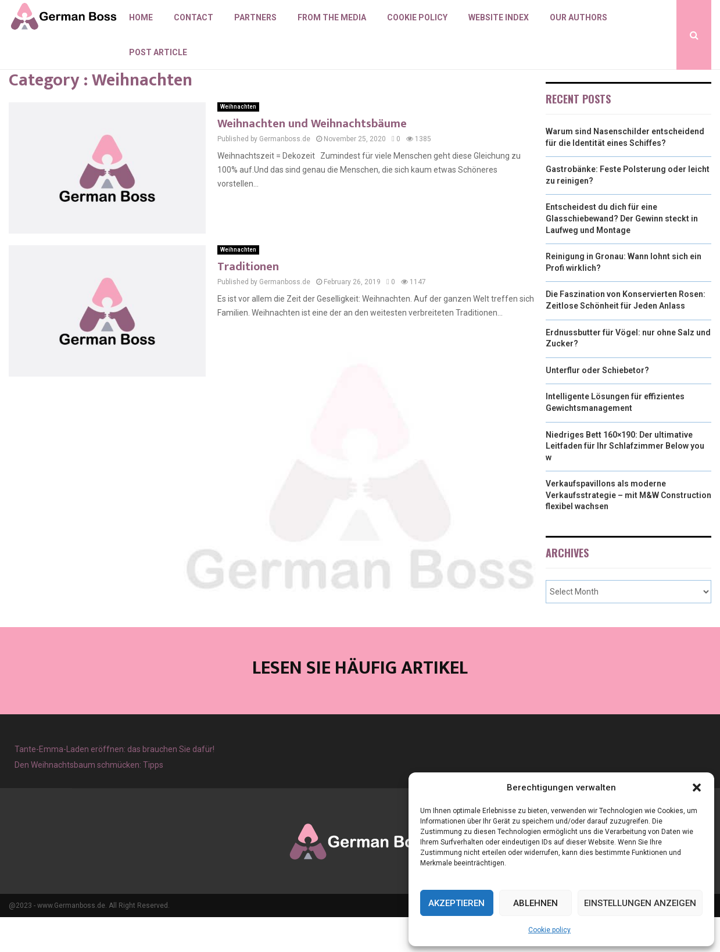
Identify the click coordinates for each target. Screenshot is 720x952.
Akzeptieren (456, 903)
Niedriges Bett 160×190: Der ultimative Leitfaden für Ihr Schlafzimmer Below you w (625, 481)
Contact (193, 17)
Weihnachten (238, 141)
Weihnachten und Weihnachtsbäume (312, 159)
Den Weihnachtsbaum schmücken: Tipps (89, 799)
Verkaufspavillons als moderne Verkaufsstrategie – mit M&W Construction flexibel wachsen (628, 530)
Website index (498, 17)
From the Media (332, 17)
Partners (255, 17)
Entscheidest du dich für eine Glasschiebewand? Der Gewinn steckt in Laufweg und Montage (622, 253)
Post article (158, 52)
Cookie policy (549, 930)
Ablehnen (535, 903)
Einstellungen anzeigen (640, 903)
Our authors (578, 17)
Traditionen (248, 302)
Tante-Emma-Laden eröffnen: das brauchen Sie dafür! (114, 784)
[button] (697, 787)
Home (141, 17)
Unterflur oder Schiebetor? (597, 405)
